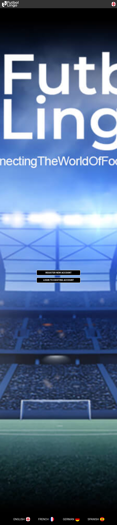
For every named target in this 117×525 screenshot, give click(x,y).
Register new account (58, 272)
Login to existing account (58, 280)
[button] (113, 4)
